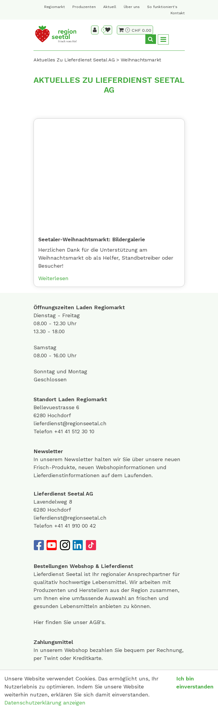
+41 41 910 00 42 (75, 526)
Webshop (82, 566)
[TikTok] (91, 545)
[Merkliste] (108, 30)
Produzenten (84, 7)
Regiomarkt (54, 7)
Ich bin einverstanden (195, 682)
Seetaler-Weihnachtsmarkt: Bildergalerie (91, 239)
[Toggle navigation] (163, 39)
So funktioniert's (162, 7)
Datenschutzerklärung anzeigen (44, 702)
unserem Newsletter (67, 459)
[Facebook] (39, 545)
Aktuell (109, 7)
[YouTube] (52, 545)
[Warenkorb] (124, 30)
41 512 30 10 (79, 431)
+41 (59, 431)
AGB (94, 622)
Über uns (132, 7)
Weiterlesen (53, 278)
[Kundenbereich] (94, 30)
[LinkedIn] (78, 545)
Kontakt (178, 13)
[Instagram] (65, 545)
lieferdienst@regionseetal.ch (70, 423)
